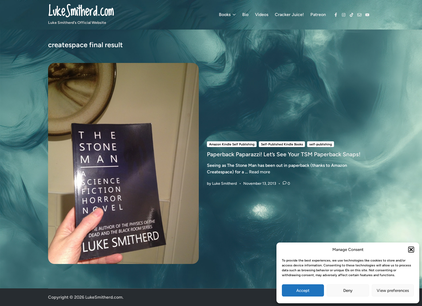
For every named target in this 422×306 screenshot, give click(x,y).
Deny (347, 290)
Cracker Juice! (289, 14)
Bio (245, 14)
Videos (261, 14)
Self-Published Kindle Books (282, 144)
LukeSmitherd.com (81, 12)
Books (227, 14)
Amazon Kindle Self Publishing (231, 144)
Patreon (318, 14)
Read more (259, 171)
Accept (303, 290)
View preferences (393, 290)
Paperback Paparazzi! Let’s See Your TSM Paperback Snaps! (283, 154)
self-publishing (320, 144)
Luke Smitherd (224, 183)
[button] (411, 249)
